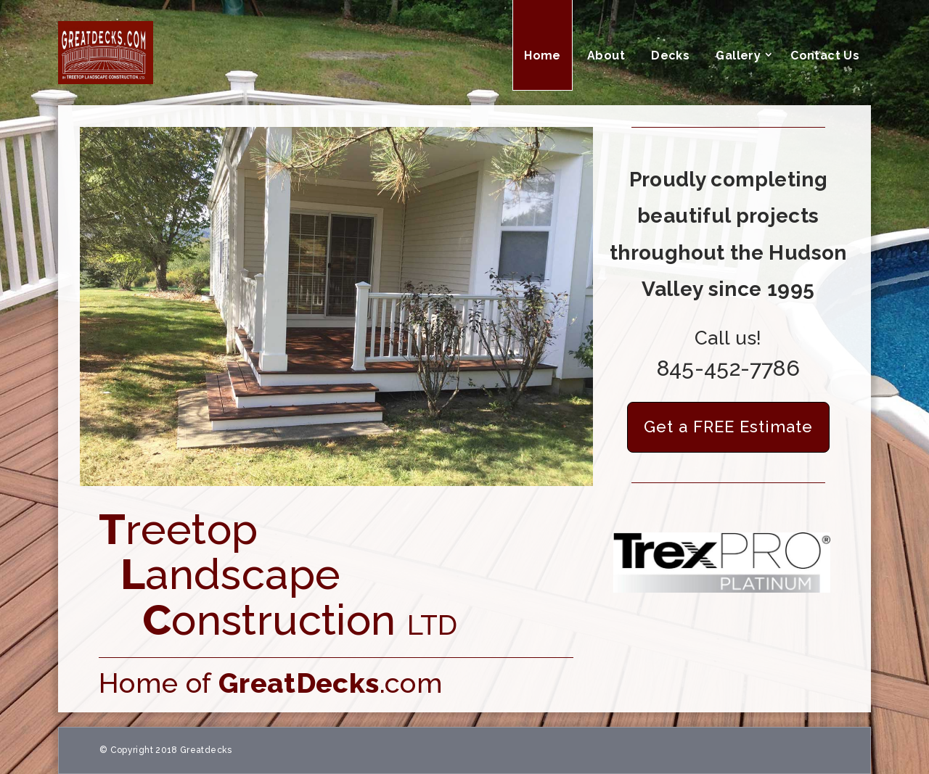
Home (542, 55)
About (606, 55)
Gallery (738, 55)
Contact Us (824, 55)
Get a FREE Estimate (728, 426)
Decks (670, 55)
